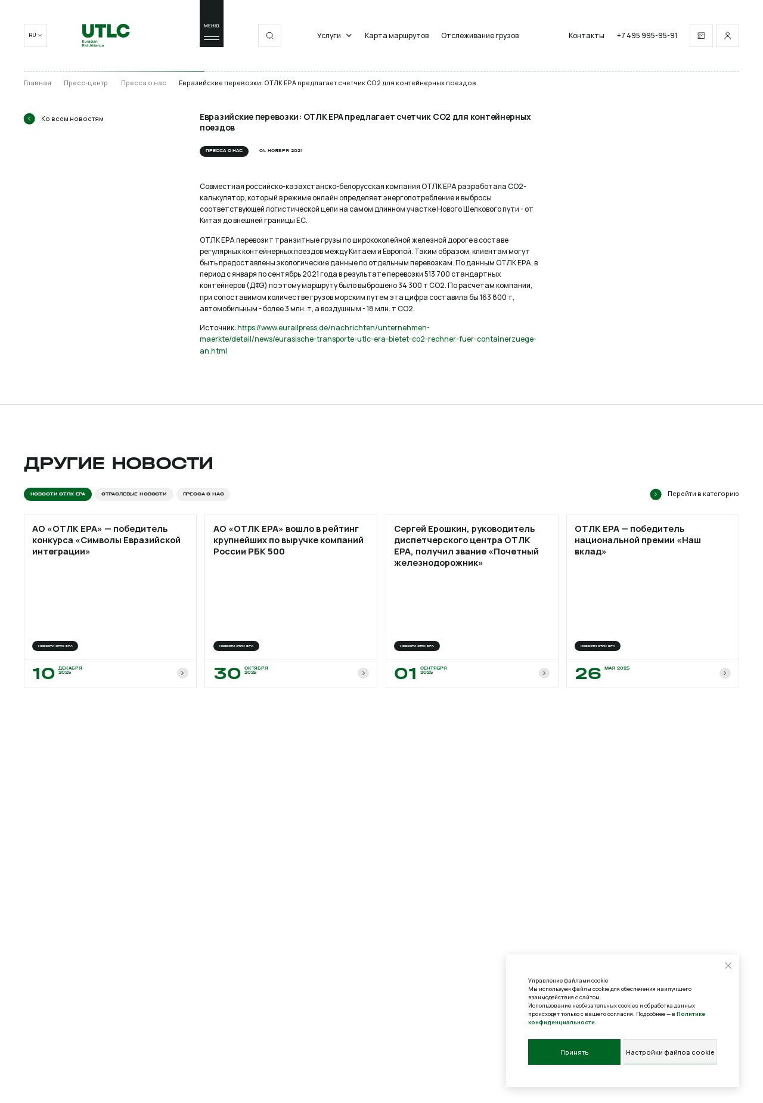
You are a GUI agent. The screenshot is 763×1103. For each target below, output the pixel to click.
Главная (37, 83)
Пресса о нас (143, 83)
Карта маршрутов (397, 36)
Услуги (334, 36)
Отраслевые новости (134, 494)
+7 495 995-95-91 (647, 36)
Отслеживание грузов (480, 36)
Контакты (586, 36)
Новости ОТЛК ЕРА (57, 494)
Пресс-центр (86, 83)
